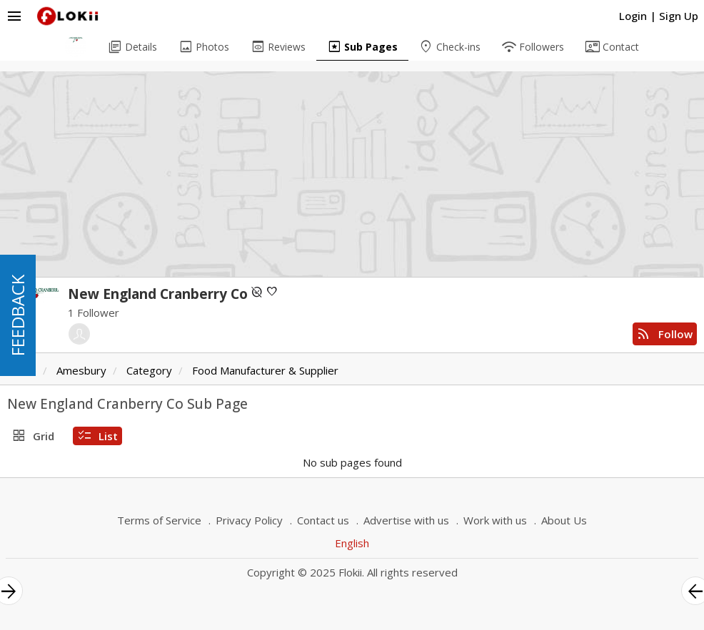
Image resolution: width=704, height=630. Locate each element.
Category (149, 370)
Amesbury (81, 370)
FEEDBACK (17, 315)
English (352, 543)
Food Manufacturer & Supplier (265, 370)
